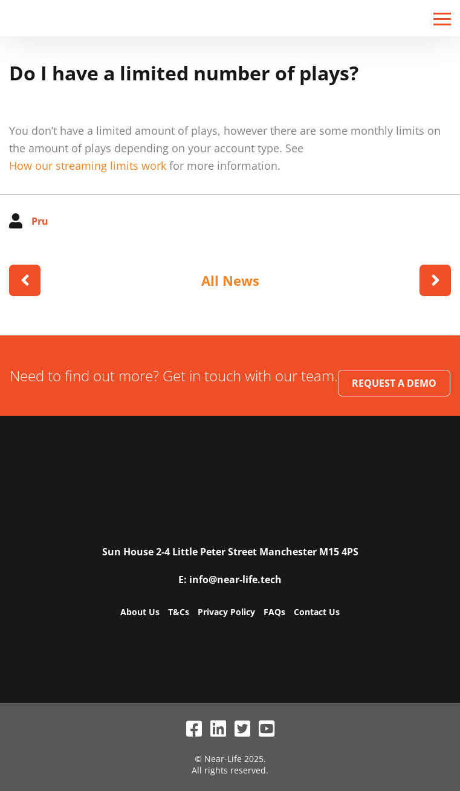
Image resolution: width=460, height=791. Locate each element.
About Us (140, 612)
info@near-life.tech (235, 579)
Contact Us (317, 612)
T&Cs (178, 612)
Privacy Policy (226, 612)
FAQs (274, 612)
